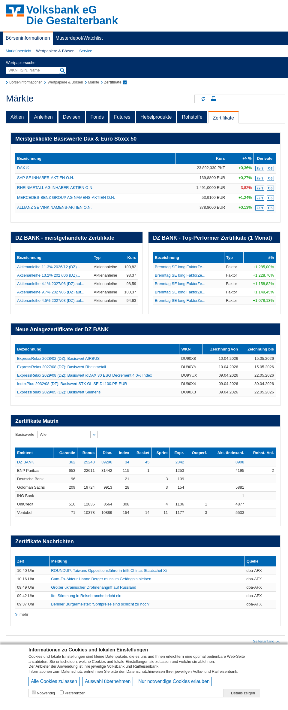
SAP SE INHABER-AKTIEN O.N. (45, 177)
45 (147, 462)
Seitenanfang (266, 641)
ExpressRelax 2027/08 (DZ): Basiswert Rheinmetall (61, 367)
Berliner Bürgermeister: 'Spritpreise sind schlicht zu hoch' (100, 604)
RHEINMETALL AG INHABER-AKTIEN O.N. (55, 187)
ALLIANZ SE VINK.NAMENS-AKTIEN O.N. (54, 207)
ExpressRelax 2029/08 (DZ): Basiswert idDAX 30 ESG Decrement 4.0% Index (84, 375)
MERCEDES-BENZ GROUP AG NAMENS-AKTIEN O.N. (66, 197)
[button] (18, 51)
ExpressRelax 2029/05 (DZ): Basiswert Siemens (58, 392)
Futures (122, 117)
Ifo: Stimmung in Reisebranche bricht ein (86, 595)
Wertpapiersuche (20, 62)
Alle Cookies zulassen (54, 681)
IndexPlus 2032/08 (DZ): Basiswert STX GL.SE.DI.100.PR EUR (72, 383)
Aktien (17, 117)
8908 (240, 462)
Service (85, 51)
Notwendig (46, 693)
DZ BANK (25, 462)
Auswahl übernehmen (107, 681)
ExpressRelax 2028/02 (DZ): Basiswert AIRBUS (58, 358)
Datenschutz (72, 671)
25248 (89, 462)
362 (72, 462)
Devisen (71, 117)
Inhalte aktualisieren (203, 99)
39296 (106, 462)
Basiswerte (24, 434)
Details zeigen (243, 693)
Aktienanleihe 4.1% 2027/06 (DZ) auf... (50, 283)
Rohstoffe (192, 117)
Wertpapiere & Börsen (55, 51)
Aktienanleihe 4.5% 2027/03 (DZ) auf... (50, 300)
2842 (180, 462)
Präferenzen (75, 693)
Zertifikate (223, 117)
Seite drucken (213, 99)
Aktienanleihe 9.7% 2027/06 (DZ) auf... (50, 292)
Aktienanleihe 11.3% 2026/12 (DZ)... (48, 267)
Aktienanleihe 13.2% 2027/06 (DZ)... (48, 275)
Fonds (97, 117)
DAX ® (23, 167)
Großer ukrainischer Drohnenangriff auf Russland (93, 587)
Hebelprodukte (156, 117)
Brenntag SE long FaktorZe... (180, 267)
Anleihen (43, 117)
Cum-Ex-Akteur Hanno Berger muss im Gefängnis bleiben (101, 579)
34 (127, 462)
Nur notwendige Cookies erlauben (173, 681)
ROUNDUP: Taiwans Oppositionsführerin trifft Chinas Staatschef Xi (108, 570)
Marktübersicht (18, 51)
